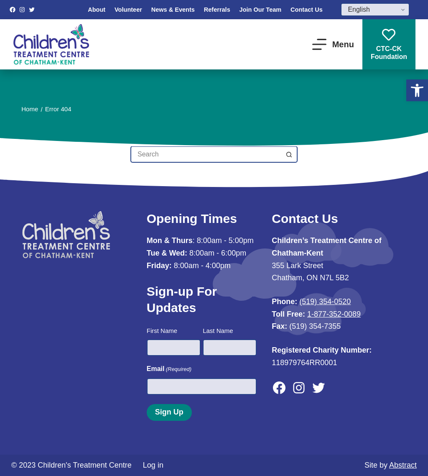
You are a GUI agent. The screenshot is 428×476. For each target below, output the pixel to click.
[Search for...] (205, 154)
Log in (153, 465)
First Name (162, 330)
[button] (417, 90)
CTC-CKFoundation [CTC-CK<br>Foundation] (389, 44)
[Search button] (289, 154)
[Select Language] (375, 9)
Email (169, 369)
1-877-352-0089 (334, 314)
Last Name (218, 330)
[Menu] (333, 44)
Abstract (403, 465)
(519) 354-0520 (325, 301)
